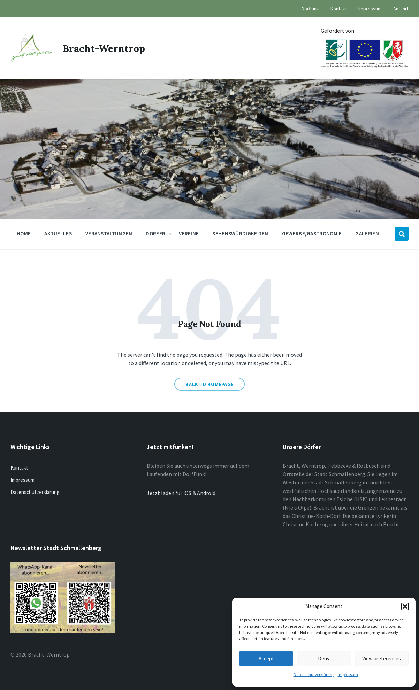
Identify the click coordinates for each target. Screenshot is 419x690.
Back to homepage (209, 384)
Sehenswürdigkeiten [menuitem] (240, 233)
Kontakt (19, 467)
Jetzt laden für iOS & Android (181, 492)
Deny (323, 658)
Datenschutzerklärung (314, 674)
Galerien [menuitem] (367, 233)
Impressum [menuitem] (370, 9)
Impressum (348, 674)
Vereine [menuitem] (189, 233)
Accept (266, 658)
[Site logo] (31, 59)
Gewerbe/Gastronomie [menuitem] (312, 233)
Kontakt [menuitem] (338, 9)
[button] (405, 606)
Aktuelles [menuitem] (58, 233)
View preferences (381, 658)
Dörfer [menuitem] (155, 233)
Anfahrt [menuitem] (401, 9)
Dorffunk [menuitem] (310, 9)
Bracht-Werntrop (104, 48)
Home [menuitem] (24, 233)
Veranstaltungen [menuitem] (108, 233)
